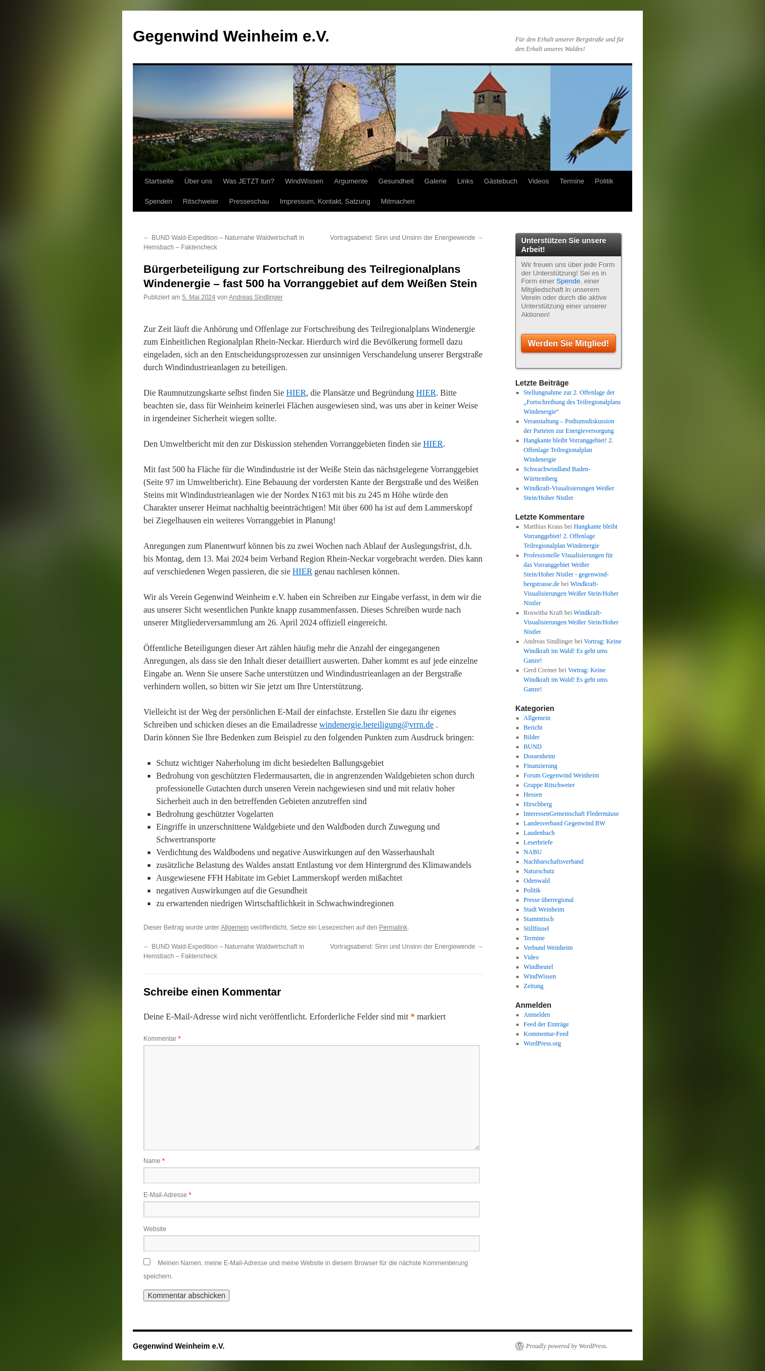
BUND (533, 746)
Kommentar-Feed (546, 1034)
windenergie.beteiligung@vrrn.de (376, 724)
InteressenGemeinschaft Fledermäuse (571, 813)
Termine (572, 181)
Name (154, 1161)
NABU (533, 852)
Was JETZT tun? (249, 181)
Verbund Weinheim (548, 947)
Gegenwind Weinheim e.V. (231, 36)
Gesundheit (396, 181)
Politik (604, 181)
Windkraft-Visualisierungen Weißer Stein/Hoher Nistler (571, 593)
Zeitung (533, 986)
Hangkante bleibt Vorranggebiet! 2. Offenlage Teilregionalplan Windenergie (569, 450)
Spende (568, 281)
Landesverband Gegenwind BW (565, 823)
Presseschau (249, 201)
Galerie (435, 181)
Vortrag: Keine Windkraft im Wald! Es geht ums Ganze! (573, 651)
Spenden (158, 201)
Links (465, 181)
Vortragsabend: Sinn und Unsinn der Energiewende (406, 237)
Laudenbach (539, 833)
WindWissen (304, 181)
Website (154, 1229)
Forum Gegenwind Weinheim (561, 775)
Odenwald (537, 880)
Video (531, 957)
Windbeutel (539, 967)
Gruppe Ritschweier (549, 785)
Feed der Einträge (546, 1024)
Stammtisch (539, 919)
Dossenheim (539, 756)
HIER (296, 392)
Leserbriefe (538, 842)
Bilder (532, 737)
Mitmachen (398, 201)
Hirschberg (538, 804)
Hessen (533, 794)
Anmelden (537, 1014)
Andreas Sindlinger (256, 297)
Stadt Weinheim (544, 909)
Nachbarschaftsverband (554, 861)
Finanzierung (540, 766)
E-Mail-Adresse (167, 1195)
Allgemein (234, 927)
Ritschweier (200, 201)
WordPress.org (542, 1043)
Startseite (159, 181)
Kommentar (162, 1038)
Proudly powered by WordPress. (567, 1346)
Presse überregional (549, 900)
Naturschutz (539, 871)
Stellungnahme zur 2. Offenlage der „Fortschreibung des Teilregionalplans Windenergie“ (572, 402)
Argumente (351, 181)
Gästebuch (500, 181)
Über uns (198, 181)
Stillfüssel (536, 928)
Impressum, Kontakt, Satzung (324, 201)
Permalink (393, 927)
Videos (538, 181)
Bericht (533, 727)
